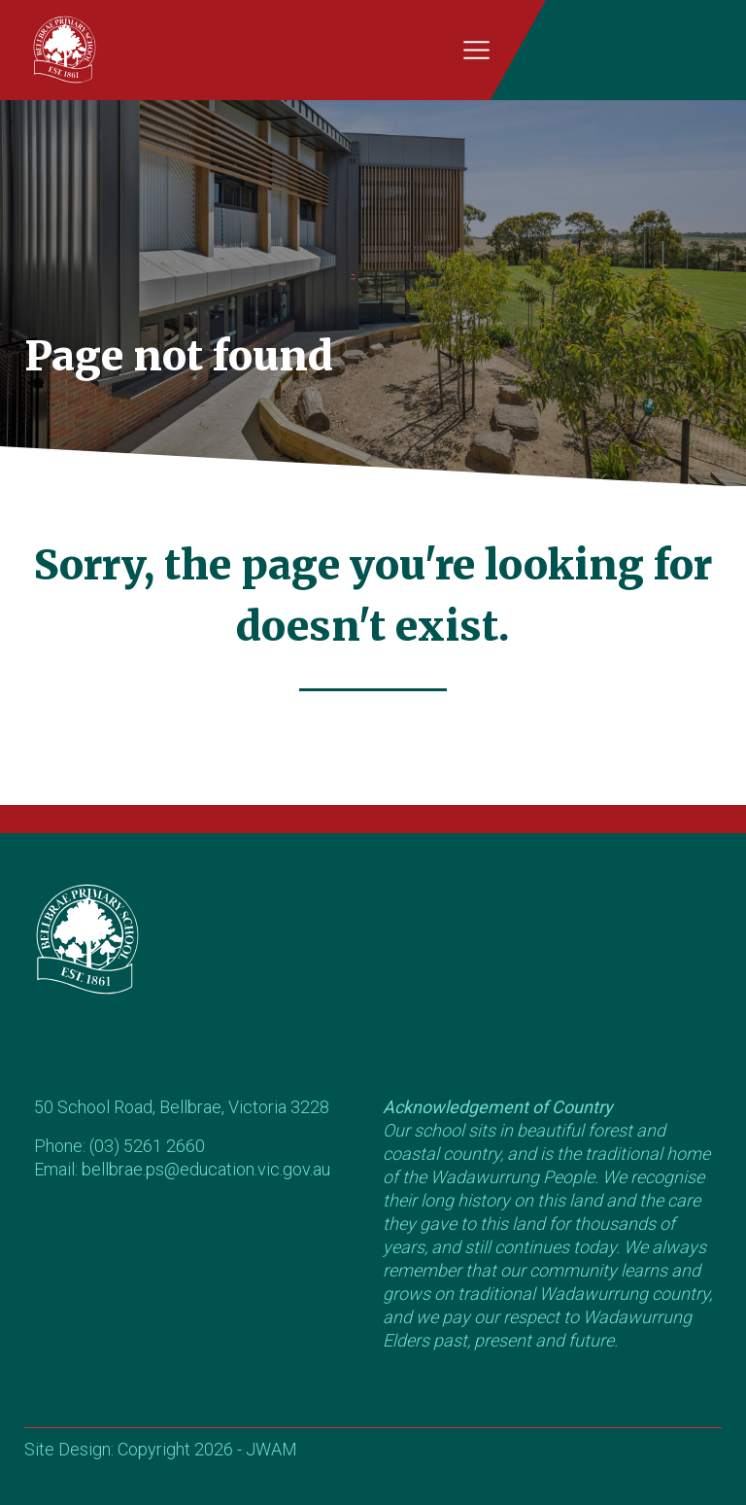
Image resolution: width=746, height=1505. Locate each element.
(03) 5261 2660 (147, 1146)
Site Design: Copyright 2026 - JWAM (160, 1449)
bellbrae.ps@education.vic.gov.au (206, 1169)
